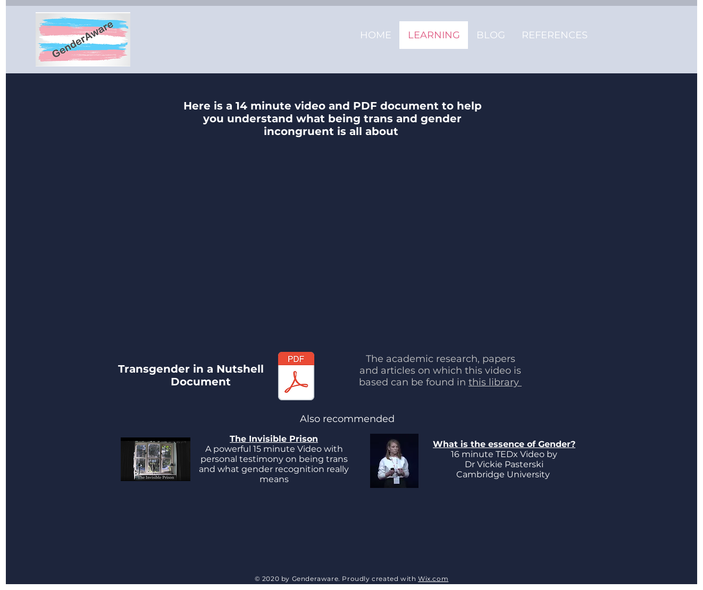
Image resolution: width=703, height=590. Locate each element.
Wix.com (433, 579)
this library (495, 382)
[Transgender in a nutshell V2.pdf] (296, 377)
